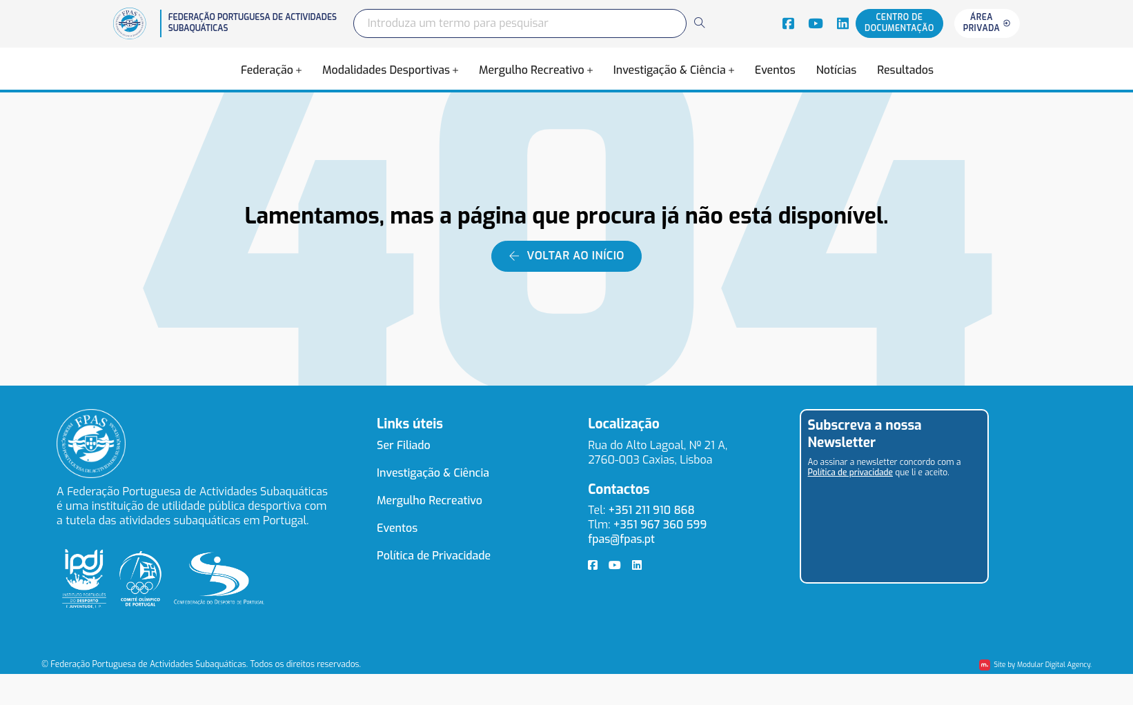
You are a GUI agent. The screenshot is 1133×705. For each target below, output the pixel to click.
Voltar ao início (566, 255)
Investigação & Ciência (669, 70)
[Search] (699, 23)
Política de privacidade (850, 472)
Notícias (836, 70)
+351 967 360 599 (660, 524)
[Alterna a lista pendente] (299, 70)
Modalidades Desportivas (386, 70)
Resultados (905, 70)
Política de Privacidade (434, 555)
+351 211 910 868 (651, 510)
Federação (267, 70)
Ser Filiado (404, 445)
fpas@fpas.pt (621, 539)
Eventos (775, 70)
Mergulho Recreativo (531, 70)
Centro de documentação (899, 23)
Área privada (987, 23)
